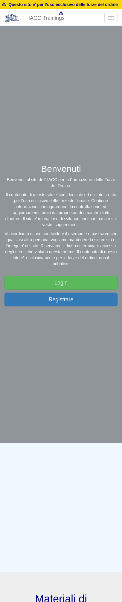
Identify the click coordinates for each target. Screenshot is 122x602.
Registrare (60, 299)
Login (61, 283)
